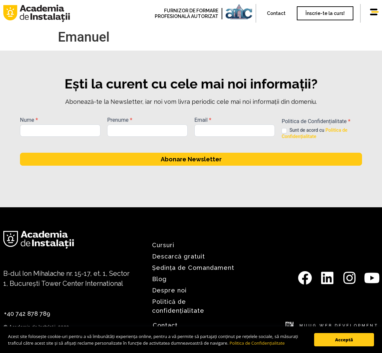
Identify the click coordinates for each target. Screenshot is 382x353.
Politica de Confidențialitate (257, 343)
